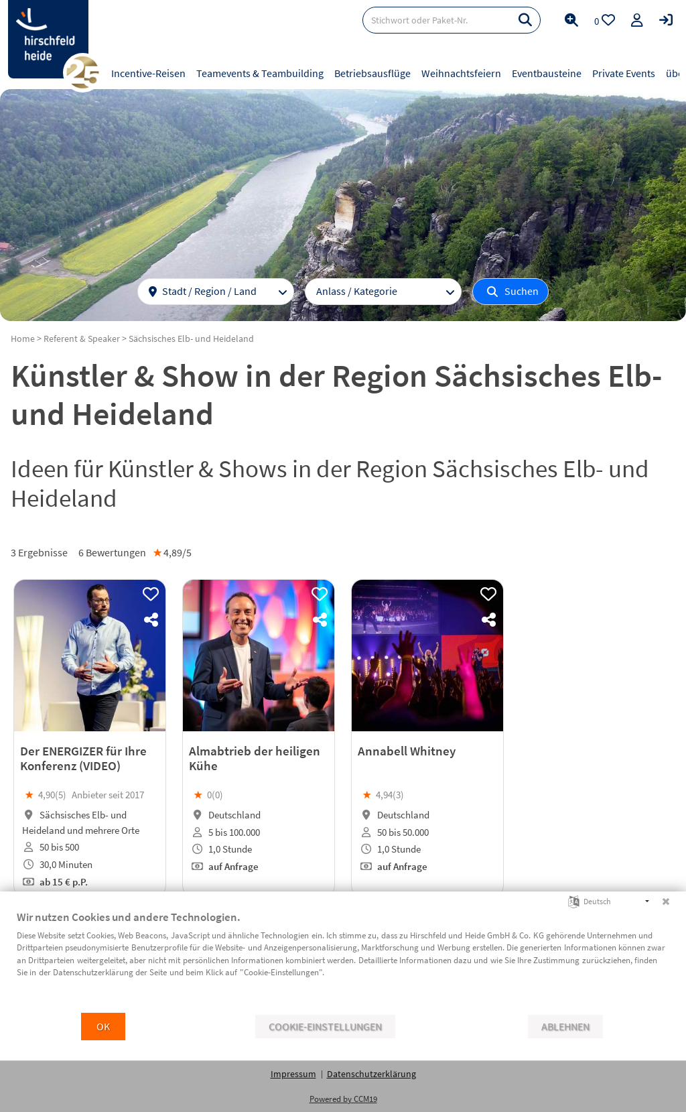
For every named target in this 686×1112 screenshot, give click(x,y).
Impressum (293, 1074)
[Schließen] (666, 901)
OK (103, 1026)
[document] (343, 960)
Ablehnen (565, 1026)
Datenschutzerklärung (371, 1074)
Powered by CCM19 (343, 1099)
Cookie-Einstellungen (325, 1026)
